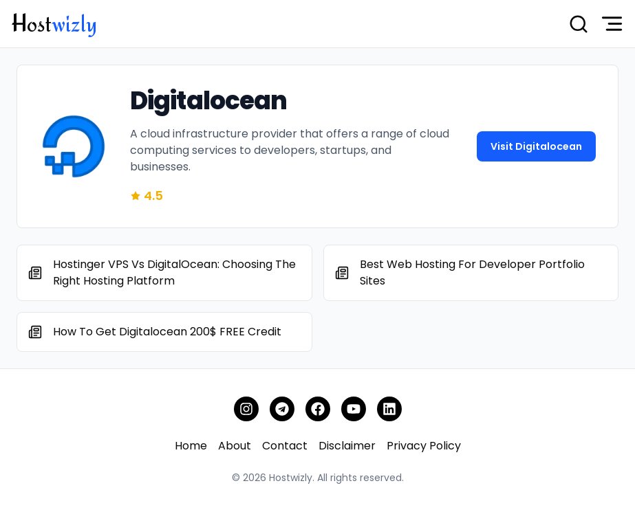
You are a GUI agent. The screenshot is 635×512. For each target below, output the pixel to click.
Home (191, 446)
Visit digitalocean (536, 146)
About (234, 446)
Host (54, 23)
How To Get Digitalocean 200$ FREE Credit (167, 332)
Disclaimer (347, 446)
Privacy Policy (424, 446)
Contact (285, 446)
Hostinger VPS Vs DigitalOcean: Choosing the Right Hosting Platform (174, 272)
